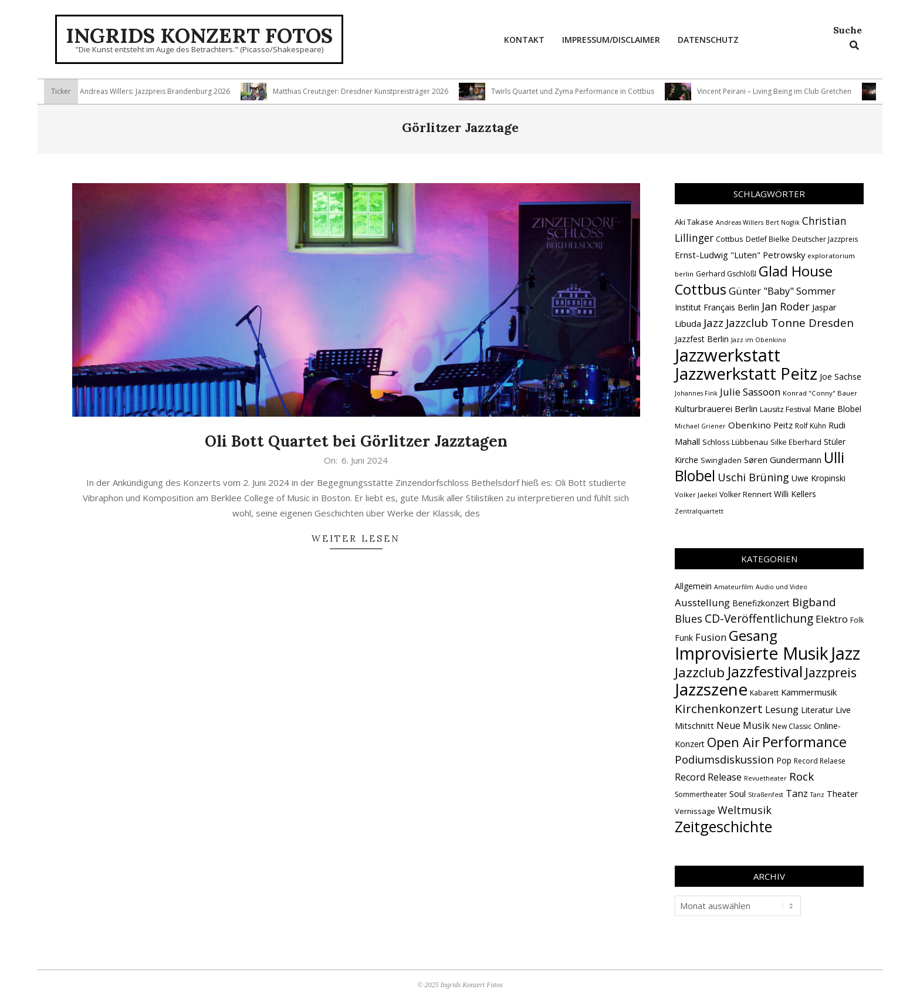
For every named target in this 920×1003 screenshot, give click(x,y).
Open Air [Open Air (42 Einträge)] (733, 742)
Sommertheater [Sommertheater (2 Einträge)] (701, 794)
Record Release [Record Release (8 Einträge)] (708, 777)
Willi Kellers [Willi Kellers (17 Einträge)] (795, 493)
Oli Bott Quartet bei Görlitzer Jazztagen (356, 441)
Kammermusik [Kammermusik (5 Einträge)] (809, 692)
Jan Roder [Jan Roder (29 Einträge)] (786, 306)
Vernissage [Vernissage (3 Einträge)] (695, 811)
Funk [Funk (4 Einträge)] (684, 637)
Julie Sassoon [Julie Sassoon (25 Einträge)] (750, 392)
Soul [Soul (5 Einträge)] (737, 793)
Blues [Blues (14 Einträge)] (688, 619)
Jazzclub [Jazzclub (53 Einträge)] (700, 672)
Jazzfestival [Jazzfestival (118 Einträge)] (765, 671)
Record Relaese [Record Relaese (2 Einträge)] (819, 761)
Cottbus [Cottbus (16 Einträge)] (729, 239)
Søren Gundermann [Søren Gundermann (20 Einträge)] (782, 459)
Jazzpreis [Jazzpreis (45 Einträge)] (831, 672)
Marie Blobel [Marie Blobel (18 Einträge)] (837, 408)
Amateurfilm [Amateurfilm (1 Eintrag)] (733, 587)
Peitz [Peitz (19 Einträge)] (783, 425)
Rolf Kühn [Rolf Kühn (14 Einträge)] (810, 426)
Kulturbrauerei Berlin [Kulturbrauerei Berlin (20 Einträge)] (716, 408)
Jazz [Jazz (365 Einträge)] (845, 653)
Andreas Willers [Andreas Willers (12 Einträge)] (739, 222)
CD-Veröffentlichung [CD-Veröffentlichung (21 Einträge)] (759, 618)
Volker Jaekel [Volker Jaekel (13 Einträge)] (696, 494)
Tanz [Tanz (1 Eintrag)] (817, 795)
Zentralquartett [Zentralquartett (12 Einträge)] (699, 511)
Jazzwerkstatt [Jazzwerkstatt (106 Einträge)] (727, 355)
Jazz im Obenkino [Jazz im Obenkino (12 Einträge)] (758, 340)
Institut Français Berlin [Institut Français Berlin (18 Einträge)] (717, 307)
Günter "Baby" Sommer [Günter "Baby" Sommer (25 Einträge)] (782, 291)
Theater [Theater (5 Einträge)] (842, 793)
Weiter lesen (356, 538)
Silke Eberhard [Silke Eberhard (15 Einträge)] (795, 442)
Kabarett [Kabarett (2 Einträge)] (764, 693)
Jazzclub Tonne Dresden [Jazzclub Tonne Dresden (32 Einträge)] (790, 322)
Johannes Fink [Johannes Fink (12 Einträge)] (696, 393)
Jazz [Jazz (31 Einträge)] (713, 322)
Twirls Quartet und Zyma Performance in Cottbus (577, 91)
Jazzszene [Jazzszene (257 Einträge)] (711, 689)
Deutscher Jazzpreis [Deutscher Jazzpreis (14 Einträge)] (825, 239)
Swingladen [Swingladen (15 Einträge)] (721, 460)
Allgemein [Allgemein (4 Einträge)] (693, 586)
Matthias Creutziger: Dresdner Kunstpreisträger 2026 (365, 91)
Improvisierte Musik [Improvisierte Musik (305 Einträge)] (751, 652)
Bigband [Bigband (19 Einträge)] (814, 602)
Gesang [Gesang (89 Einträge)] (753, 635)
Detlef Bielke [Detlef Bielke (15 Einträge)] (768, 239)
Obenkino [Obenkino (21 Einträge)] (749, 425)
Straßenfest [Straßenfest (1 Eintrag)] (765, 795)
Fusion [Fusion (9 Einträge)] (710, 637)
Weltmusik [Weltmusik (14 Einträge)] (745, 810)
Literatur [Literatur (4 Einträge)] (817, 709)
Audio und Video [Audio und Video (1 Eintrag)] (781, 587)
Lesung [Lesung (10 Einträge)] (782, 709)
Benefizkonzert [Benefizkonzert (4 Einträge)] (761, 603)
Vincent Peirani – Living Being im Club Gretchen (779, 91)
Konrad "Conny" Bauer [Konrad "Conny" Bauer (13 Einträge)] (820, 393)
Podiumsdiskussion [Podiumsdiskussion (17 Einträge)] (724, 759)
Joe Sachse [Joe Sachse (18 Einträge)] (840, 376)
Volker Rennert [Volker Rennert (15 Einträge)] (745, 494)
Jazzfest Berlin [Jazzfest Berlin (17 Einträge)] (702, 339)
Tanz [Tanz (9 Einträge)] (797, 793)
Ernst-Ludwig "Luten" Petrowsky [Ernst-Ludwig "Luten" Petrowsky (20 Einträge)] (740, 255)
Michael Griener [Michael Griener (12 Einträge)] (700, 426)
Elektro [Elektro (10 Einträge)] (832, 619)
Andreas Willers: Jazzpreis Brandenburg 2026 (159, 91)
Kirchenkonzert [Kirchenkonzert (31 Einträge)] (719, 708)
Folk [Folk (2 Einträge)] (857, 620)
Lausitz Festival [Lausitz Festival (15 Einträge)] (785, 409)
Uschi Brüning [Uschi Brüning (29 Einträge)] (753, 477)
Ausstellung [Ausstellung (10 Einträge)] (702, 602)
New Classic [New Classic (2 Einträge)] (791, 726)
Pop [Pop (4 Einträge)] (784, 760)
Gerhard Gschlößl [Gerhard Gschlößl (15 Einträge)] (726, 274)
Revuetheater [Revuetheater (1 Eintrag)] (765, 778)
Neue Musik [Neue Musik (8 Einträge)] (743, 725)
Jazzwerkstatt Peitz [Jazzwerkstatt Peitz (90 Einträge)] (746, 373)
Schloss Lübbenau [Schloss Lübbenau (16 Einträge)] (735, 442)
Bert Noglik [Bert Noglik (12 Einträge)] (783, 222)
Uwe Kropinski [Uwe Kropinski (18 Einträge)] (818, 478)
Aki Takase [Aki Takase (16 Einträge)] (694, 222)
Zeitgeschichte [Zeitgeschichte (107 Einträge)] (723, 826)
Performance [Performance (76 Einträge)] (804, 741)
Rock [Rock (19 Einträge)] (801, 776)
